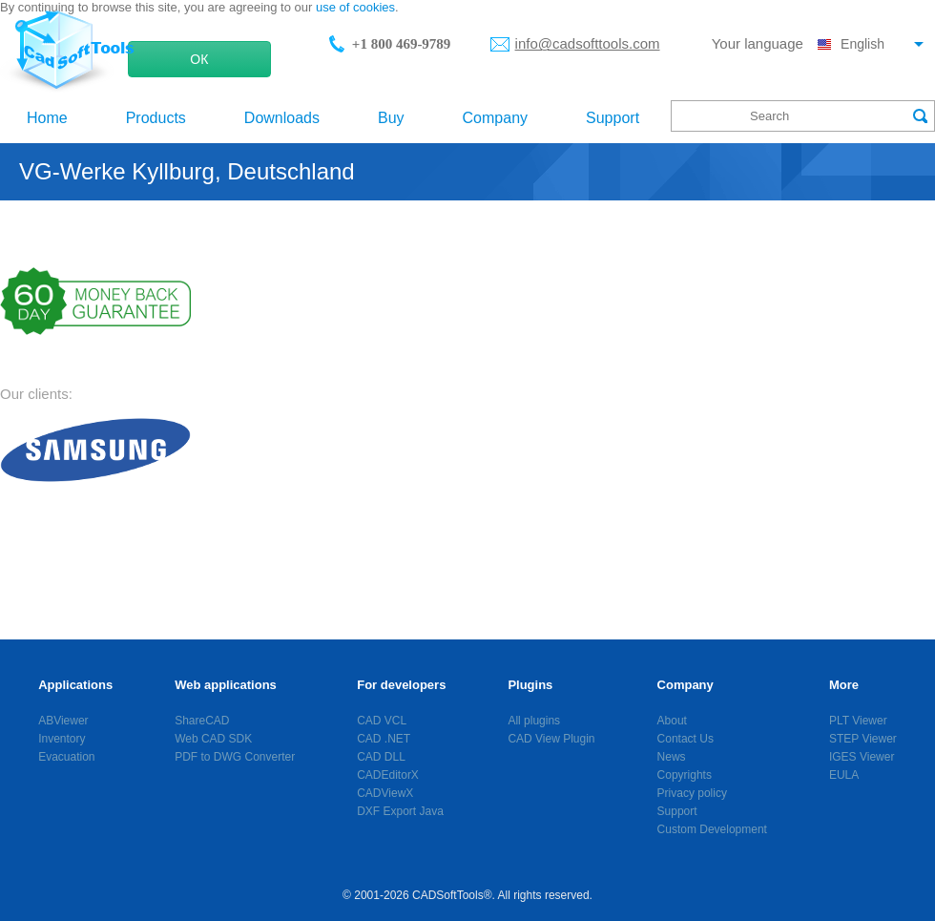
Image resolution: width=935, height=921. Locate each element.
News (671, 757)
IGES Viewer (861, 757)
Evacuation (66, 757)
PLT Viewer (858, 720)
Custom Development (712, 829)
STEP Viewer (863, 738)
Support (612, 118)
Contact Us (685, 738)
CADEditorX (388, 775)
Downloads (282, 118)
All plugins (534, 720)
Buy (391, 118)
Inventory (61, 738)
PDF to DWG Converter (235, 757)
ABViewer (63, 720)
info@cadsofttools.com (587, 43)
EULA (844, 775)
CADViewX (385, 793)
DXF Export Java (400, 811)
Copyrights (684, 775)
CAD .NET (383, 738)
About (672, 720)
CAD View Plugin (551, 738)
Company (495, 118)
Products (156, 118)
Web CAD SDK (213, 738)
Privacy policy (692, 793)
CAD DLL (381, 757)
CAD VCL (381, 720)
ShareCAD (202, 720)
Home (47, 118)
